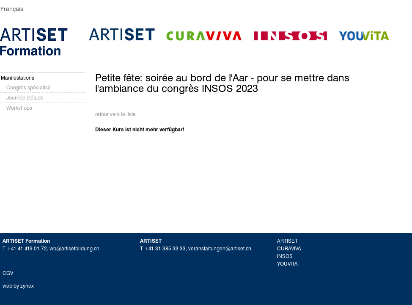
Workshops (19, 108)
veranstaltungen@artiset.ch (219, 248)
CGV (8, 273)
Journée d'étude (25, 97)
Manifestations (17, 78)
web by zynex (18, 286)
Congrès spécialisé (28, 87)
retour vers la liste (115, 114)
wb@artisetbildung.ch (74, 248)
